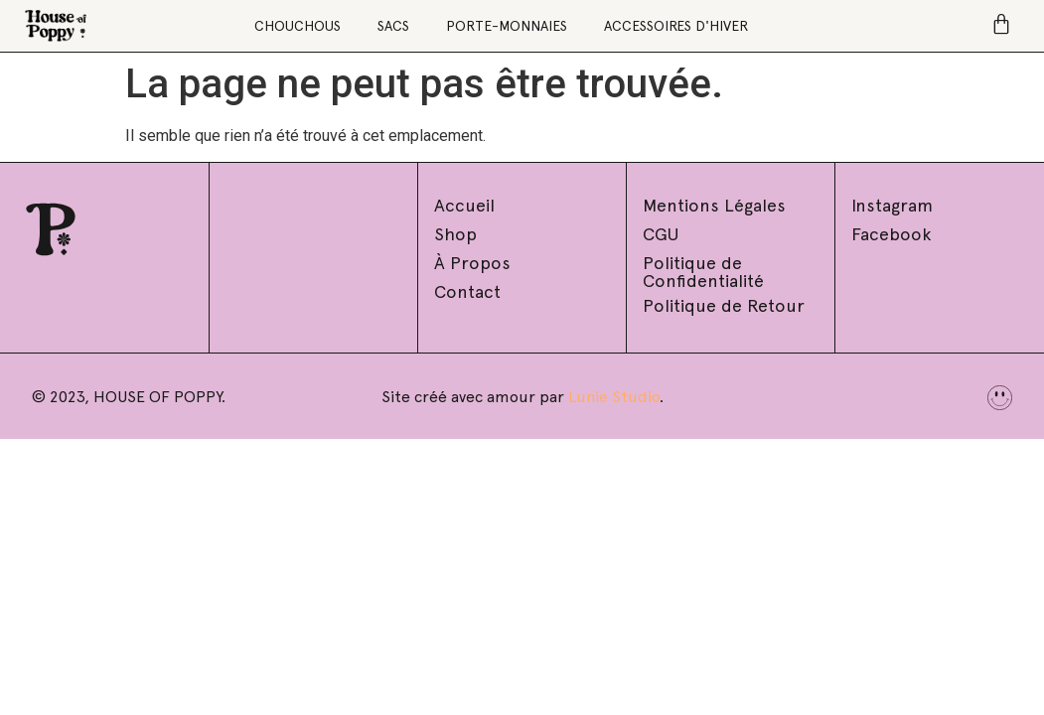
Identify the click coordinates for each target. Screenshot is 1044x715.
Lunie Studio (614, 396)
